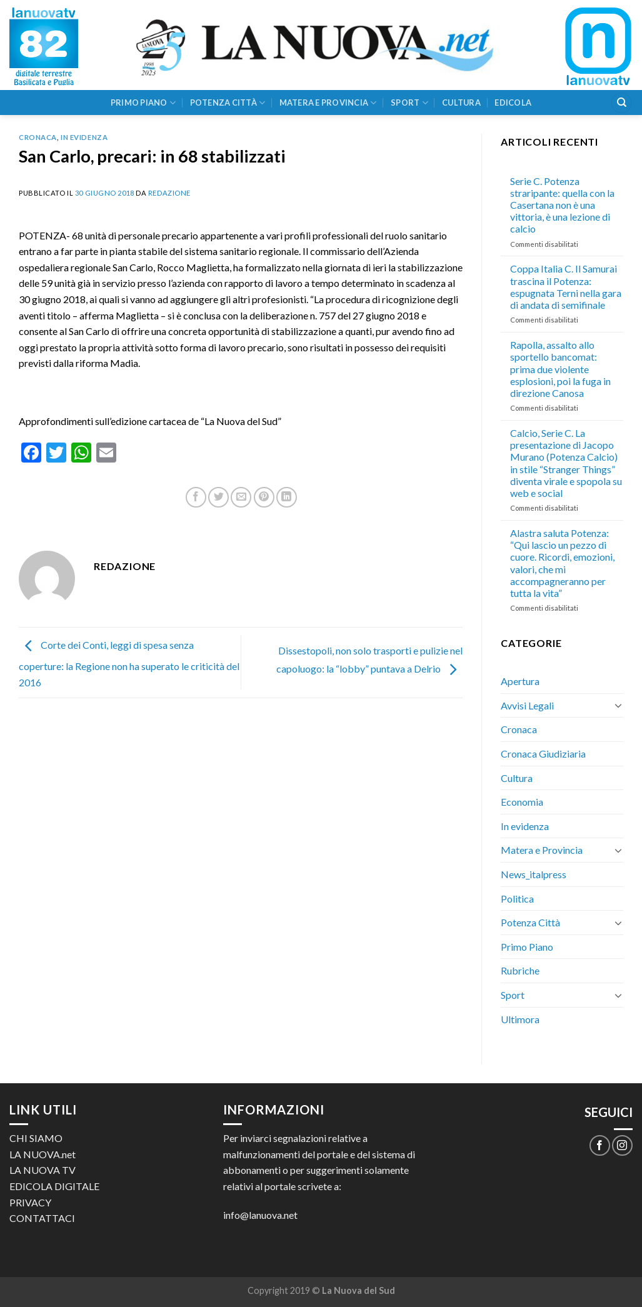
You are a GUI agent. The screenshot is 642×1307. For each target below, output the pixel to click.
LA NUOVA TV (42, 1170)
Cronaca (38, 137)
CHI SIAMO (36, 1138)
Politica (517, 898)
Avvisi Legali (527, 705)
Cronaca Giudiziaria (543, 753)
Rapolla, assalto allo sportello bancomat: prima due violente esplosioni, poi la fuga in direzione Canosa (560, 369)
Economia (522, 802)
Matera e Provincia (328, 103)
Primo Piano (143, 103)
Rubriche (520, 970)
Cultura (461, 103)
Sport (409, 103)
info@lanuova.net (260, 1215)
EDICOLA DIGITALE (54, 1186)
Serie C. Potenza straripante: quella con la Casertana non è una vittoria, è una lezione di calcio (562, 205)
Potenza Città (228, 103)
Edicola (512, 103)
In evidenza (84, 137)
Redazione (169, 193)
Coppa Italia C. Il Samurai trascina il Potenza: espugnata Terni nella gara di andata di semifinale (565, 287)
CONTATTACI (42, 1218)
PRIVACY (30, 1202)
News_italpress (533, 874)
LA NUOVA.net (42, 1154)
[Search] (621, 103)
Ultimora (520, 1019)
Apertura (520, 681)
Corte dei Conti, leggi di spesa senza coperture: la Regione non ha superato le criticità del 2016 (129, 663)
